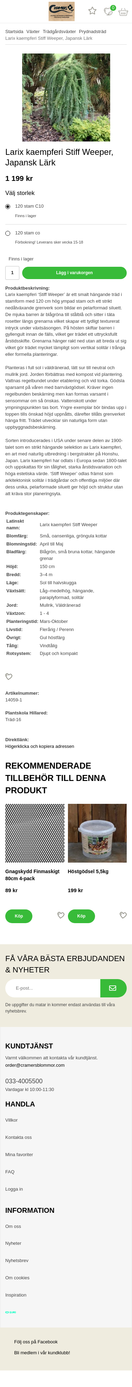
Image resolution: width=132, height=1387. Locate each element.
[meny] (8, 11)
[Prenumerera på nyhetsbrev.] (113, 988)
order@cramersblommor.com (35, 1065)
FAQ (9, 1171)
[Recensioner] (92, 11)
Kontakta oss (18, 1137)
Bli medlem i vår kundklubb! (42, 1352)
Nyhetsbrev (17, 1260)
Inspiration (15, 1295)
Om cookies (17, 1277)
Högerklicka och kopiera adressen (39, 746)
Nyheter (13, 1243)
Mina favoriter (19, 1154)
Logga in (14, 1189)
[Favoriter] (108, 11)
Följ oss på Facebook (31, 1341)
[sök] (24, 11)
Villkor (11, 1120)
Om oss (13, 1226)
